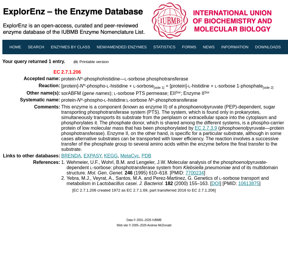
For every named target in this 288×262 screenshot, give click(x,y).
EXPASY (92, 155)
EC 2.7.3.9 (206, 128)
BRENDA (71, 155)
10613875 (248, 183)
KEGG (111, 155)
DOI (215, 183)
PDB (146, 155)
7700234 (194, 172)
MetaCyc (129, 155)
